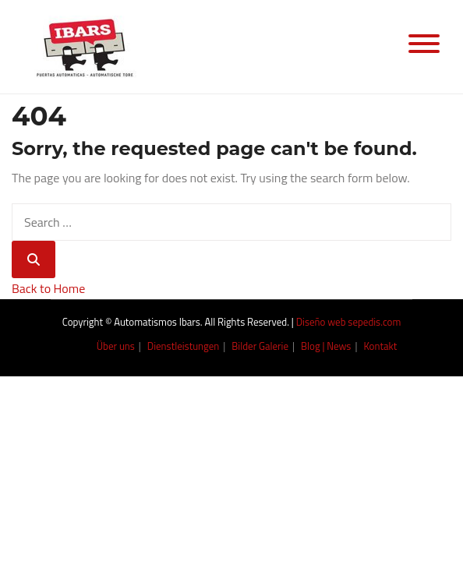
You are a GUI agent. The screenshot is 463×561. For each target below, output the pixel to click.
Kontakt (380, 346)
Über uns (116, 346)
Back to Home (48, 288)
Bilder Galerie (259, 346)
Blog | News (326, 346)
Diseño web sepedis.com (348, 322)
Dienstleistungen (183, 346)
